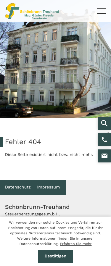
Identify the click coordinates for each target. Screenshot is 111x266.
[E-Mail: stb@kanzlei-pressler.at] (104, 155)
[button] (104, 139)
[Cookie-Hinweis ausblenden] (55, 256)
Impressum (48, 187)
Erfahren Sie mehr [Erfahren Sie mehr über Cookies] (75, 244)
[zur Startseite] (32, 11)
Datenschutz (18, 187)
